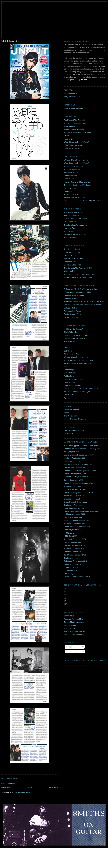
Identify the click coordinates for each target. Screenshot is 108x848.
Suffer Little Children (72, 148)
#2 (65, 588)
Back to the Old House (73, 194)
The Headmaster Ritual (73, 212)
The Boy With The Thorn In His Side (78, 268)
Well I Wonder (69, 231)
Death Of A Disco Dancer (74, 295)
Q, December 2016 (71, 567)
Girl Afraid (68, 191)
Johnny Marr (69, 616)
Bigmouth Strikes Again (73, 265)
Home (30, 787)
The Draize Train (70, 416)
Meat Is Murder (70, 238)
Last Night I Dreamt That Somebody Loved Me (82, 305)
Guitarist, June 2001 (72, 499)
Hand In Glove (69, 139)
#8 (65, 598)
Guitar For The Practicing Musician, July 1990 (82, 471)
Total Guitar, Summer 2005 (74, 523)
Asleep (66, 398)
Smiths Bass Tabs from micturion (77, 632)
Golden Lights (69, 370)
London (67, 345)
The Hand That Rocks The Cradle (77, 133)
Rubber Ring (69, 376)
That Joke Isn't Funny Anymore (76, 225)
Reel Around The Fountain (74, 120)
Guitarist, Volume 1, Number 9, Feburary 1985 (82, 449)
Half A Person (69, 341)
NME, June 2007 (70, 536)
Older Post (53, 787)
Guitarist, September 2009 (74, 545)
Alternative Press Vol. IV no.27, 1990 (78, 464)
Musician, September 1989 (74, 458)
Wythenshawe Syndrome (74, 635)
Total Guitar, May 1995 (73, 486)
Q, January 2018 (70, 571)
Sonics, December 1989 (73, 461)
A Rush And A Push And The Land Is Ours (80, 289)
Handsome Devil (70, 176)
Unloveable (68, 395)
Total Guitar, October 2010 (74, 548)
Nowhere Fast (69, 228)
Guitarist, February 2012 (73, 552)
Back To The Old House (73, 379)
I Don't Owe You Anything (74, 145)
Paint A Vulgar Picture (72, 311)
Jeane (66, 413)
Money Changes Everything (75, 419)
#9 (65, 601)
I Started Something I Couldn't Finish (78, 292)
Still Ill (66, 136)
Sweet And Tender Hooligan (75, 338)
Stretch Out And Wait (72, 385)
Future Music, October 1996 (75, 489)
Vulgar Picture (69, 628)
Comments (71, 652)
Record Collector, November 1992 (77, 477)
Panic (66, 348)
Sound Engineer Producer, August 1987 (79, 455)
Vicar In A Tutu (70, 271)
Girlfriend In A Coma (72, 298)
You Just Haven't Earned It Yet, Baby (78, 360)
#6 (65, 595)
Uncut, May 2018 (70, 574)
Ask (65, 367)
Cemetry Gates (70, 262)
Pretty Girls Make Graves (74, 129)
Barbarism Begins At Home (74, 234)
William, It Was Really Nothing (76, 160)
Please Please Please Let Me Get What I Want (82, 201)
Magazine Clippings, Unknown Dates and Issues (83, 445)
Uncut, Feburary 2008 (72, 542)
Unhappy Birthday (71, 308)
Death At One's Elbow (72, 314)
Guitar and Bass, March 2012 (75, 561)
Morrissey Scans (70, 625)
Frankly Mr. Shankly (72, 252)
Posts (69, 647)
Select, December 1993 (73, 480)
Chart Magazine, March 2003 (75, 508)
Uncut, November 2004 (73, 517)
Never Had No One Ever (73, 258)
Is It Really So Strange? (73, 329)
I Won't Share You (71, 317)
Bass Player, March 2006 (74, 530)
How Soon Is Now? (71, 172)
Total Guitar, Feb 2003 (73, 505)
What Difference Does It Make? (76, 142)
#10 (65, 604)
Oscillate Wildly (70, 373)
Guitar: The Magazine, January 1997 (78, 493)
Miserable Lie (69, 126)
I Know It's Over (70, 255)
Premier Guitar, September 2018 (77, 577)
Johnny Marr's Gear (72, 94)
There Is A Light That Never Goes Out (79, 274)
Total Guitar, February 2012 (75, 555)
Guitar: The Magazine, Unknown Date (79, 483)
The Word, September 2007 (75, 539)
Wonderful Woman (71, 410)
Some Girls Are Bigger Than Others (78, 277)
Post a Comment (8, 783)
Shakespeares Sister (72, 354)
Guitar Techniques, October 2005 (77, 527)
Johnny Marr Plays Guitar (74, 622)
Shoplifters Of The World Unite (76, 335)
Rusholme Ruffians (71, 215)
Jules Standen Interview (73, 108)
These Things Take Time (73, 166)
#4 (65, 592)
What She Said (70, 222)
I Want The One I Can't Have (75, 219)
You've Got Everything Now (75, 123)
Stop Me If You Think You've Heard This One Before (84, 302)
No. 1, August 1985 (71, 452)
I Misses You (69, 434)
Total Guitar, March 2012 (74, 558)
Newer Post (6, 787)
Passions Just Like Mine (73, 619)
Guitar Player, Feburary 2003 (75, 502)
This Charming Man (72, 169)
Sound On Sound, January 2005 (77, 520)
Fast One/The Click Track (74, 431)
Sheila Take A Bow (71, 332)
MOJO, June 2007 (71, 533)
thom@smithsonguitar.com (76, 80)
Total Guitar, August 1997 (74, 496)
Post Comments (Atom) (21, 792)
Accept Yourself (70, 188)
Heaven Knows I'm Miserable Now (77, 182)
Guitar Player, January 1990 (75, 467)
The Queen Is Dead (72, 249)
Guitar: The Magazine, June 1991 (77, 474)
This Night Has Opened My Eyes (77, 185)
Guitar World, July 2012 (73, 564)
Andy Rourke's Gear (72, 97)
